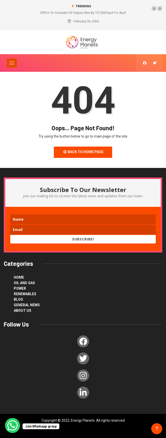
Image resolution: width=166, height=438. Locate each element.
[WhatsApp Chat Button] (12, 425)
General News (27, 305)
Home (19, 277)
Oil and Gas (24, 283)
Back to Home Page (83, 152)
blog (18, 299)
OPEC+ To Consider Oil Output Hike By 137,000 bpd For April (83, 13)
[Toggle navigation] (12, 63)
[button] (153, 8)
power (20, 288)
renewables (25, 294)
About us (22, 310)
